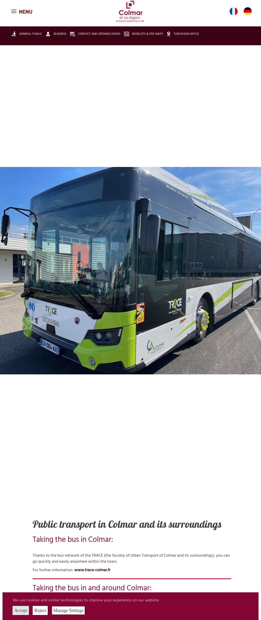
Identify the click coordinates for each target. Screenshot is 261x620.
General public (26, 33)
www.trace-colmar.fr (92, 570)
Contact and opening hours (95, 33)
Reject (40, 610)
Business (56, 33)
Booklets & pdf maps (143, 33)
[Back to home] (131, 11)
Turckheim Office (183, 34)
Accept (20, 610)
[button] (22, 11)
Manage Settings (68, 610)
